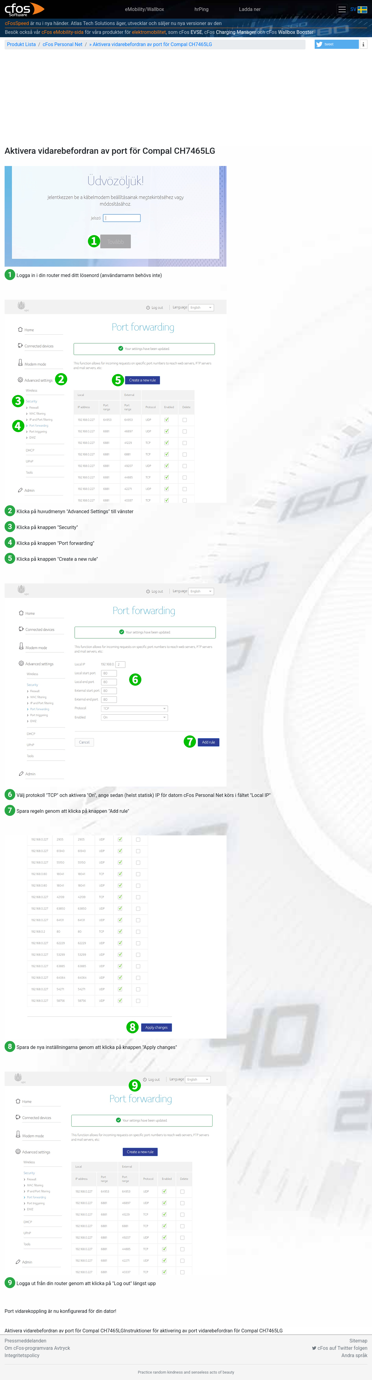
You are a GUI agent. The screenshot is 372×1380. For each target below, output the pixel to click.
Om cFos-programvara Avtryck (37, 1348)
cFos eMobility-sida (62, 32)
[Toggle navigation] (342, 9)
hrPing (202, 9)
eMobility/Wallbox (144, 9)
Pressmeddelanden (25, 1341)
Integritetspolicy (22, 1355)
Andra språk (354, 1355)
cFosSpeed (17, 23)
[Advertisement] (186, 100)
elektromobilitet (149, 32)
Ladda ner (250, 9)
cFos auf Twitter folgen (339, 1348)
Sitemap (358, 1341)
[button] (337, 44)
